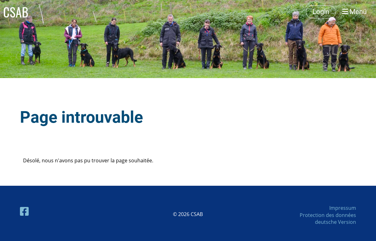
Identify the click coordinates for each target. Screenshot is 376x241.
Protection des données (328, 215)
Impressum (342, 207)
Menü (354, 12)
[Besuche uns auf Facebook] (24, 211)
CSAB (15, 12)
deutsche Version (335, 222)
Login (320, 12)
